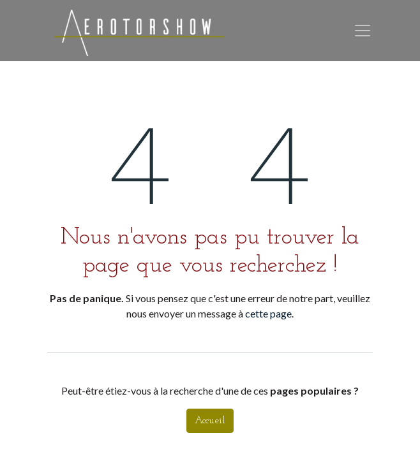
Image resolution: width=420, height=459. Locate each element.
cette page (268, 313)
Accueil (210, 421)
